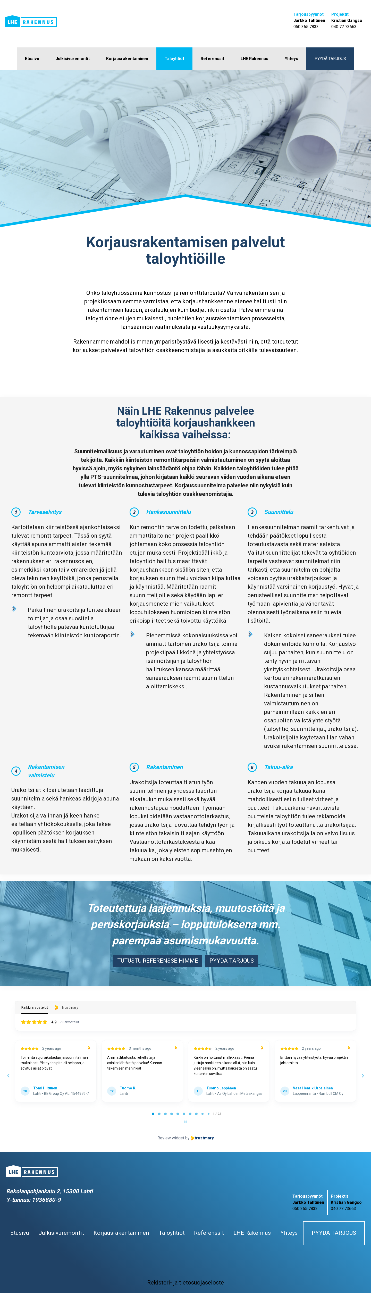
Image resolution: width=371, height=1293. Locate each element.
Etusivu (32, 58)
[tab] (153, 1114)
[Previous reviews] (8, 1075)
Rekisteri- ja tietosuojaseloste (185, 1282)
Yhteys (291, 58)
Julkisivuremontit (73, 58)
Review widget (170, 1138)
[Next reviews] (362, 1075)
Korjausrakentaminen (127, 58)
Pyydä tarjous (330, 58)
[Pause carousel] (185, 1121)
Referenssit (212, 58)
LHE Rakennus (254, 58)
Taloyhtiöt (174, 58)
